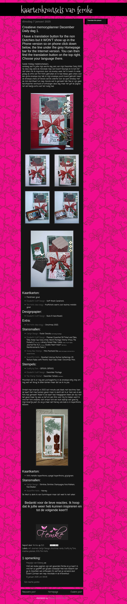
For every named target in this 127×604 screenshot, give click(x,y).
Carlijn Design (44, 548)
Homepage (53, 592)
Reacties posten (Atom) (58, 598)
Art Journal (33, 548)
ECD (37, 551)
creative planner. (28, 551)
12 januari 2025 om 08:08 (36, 577)
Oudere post (76, 592)
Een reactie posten (31, 582)
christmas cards (57, 548)
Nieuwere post (29, 592)
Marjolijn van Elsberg (34, 563)
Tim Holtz (44, 551)
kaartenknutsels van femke (57, 10)
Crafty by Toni (70, 548)
